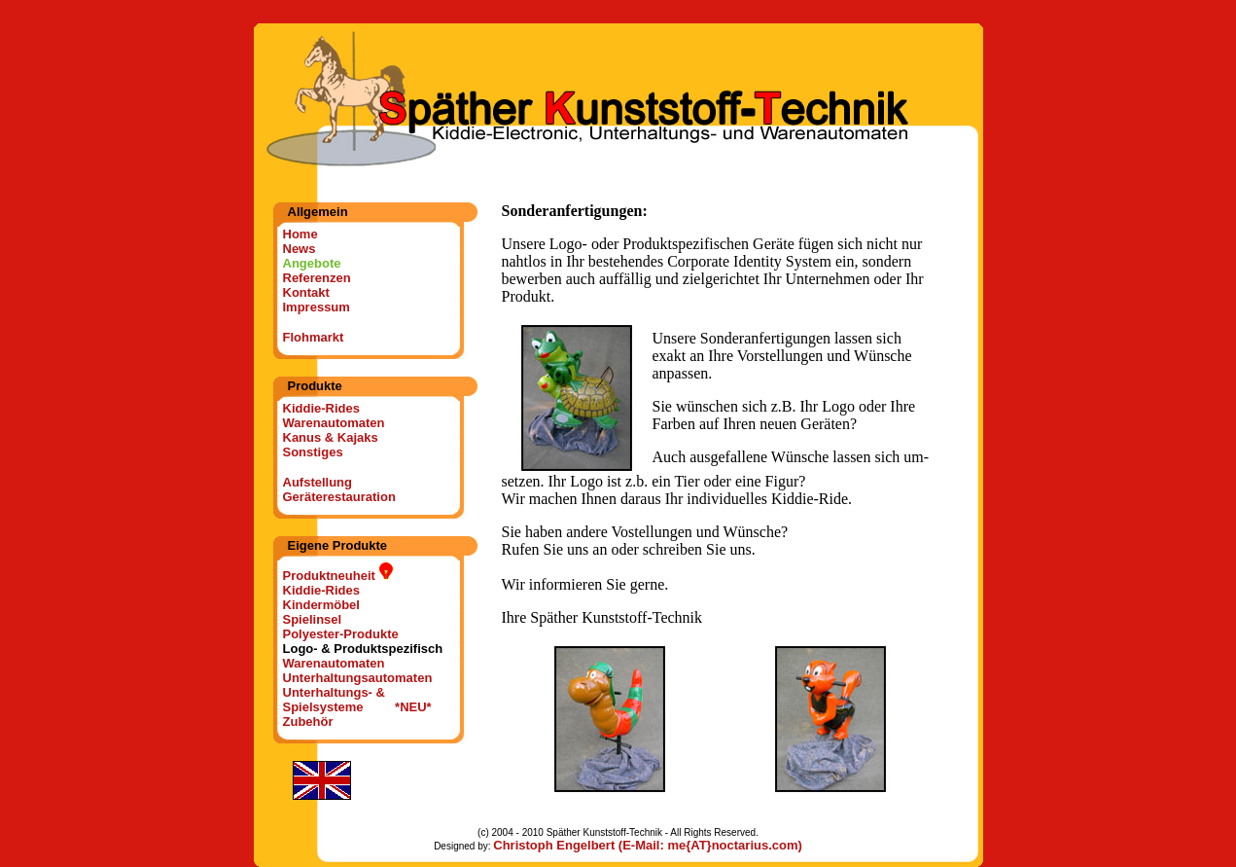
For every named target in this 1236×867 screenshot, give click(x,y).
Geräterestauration (339, 496)
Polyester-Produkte (341, 634)
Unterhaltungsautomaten (358, 677)
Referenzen (317, 278)
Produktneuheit (339, 575)
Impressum (316, 307)
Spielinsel (312, 619)
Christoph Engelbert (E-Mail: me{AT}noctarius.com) (647, 845)
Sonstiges (313, 452)
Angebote (312, 263)
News (299, 248)
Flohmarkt (313, 337)
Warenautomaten (334, 422)
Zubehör (308, 721)
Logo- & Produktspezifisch (363, 648)
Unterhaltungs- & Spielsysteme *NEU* (357, 699)
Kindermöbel (321, 604)
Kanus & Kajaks (330, 437)
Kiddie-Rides (321, 408)
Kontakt (306, 292)
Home (300, 234)
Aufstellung (318, 482)
